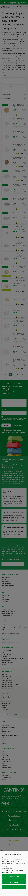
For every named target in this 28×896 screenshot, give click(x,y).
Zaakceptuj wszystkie (14, 886)
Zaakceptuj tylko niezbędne (14, 877)
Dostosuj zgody (14, 882)
